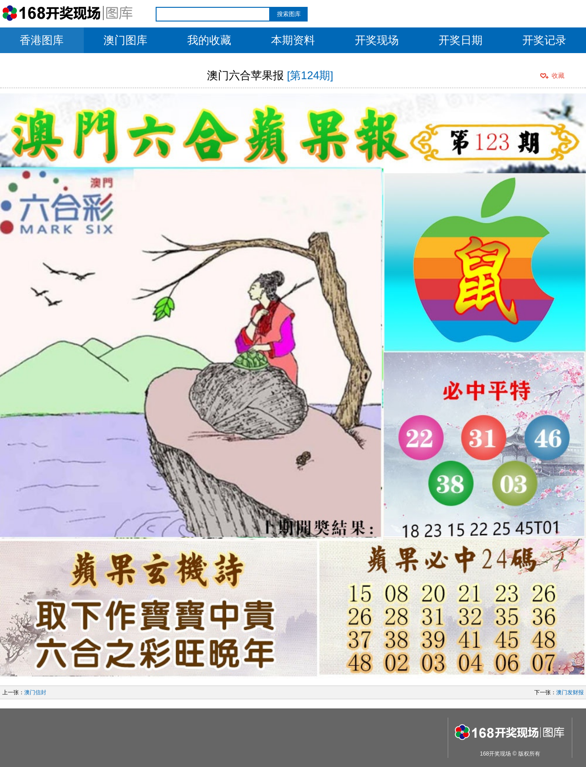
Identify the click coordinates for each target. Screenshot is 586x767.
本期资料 (293, 40)
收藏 (558, 75)
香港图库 (42, 40)
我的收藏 (209, 40)
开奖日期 (461, 40)
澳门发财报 (570, 692)
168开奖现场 (495, 754)
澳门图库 (125, 40)
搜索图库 (289, 14)
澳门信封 (35, 692)
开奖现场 (377, 40)
